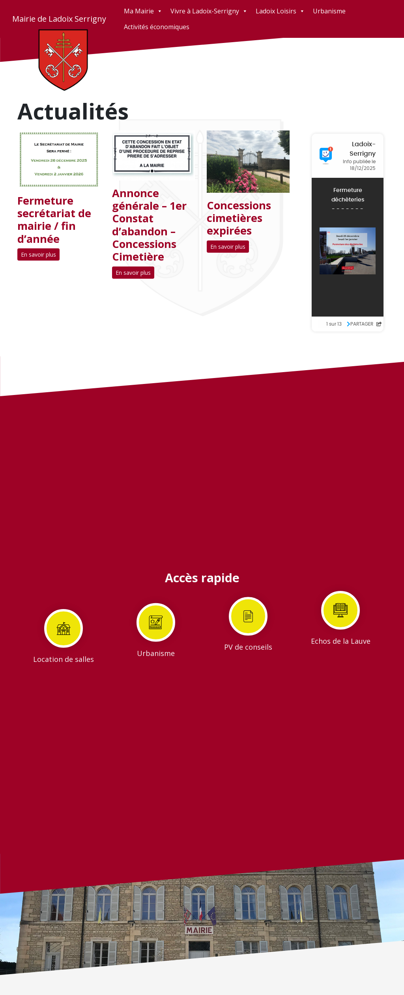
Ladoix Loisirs (280, 11)
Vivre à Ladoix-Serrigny (209, 11)
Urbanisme (329, 11)
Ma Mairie (143, 11)
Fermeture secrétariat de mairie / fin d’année (54, 219)
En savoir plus (38, 254)
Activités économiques (156, 26)
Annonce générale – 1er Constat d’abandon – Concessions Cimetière (149, 225)
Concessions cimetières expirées (239, 218)
